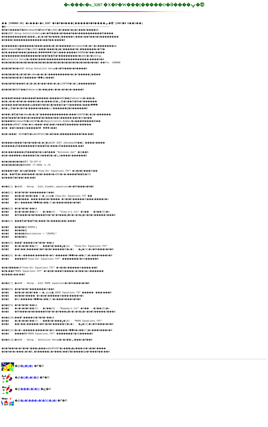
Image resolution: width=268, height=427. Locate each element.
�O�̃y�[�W (29, 395)
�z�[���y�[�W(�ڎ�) (38, 418)
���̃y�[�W (30, 407)
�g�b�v (26, 384)
